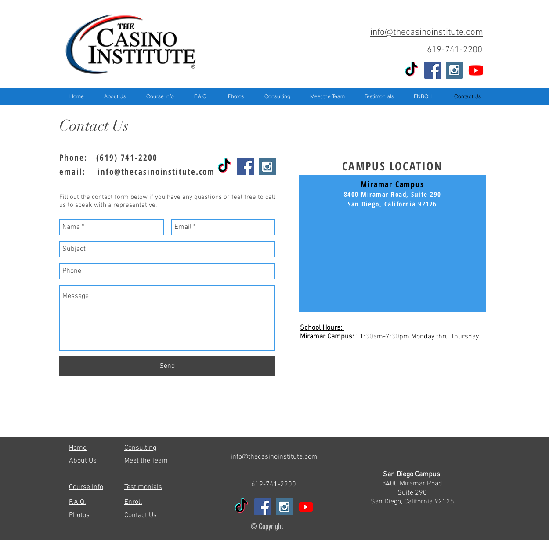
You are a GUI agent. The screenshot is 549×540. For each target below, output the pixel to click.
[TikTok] (411, 70)
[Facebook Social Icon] (432, 70)
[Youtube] (475, 70)
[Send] (167, 366)
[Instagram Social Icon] (454, 70)
